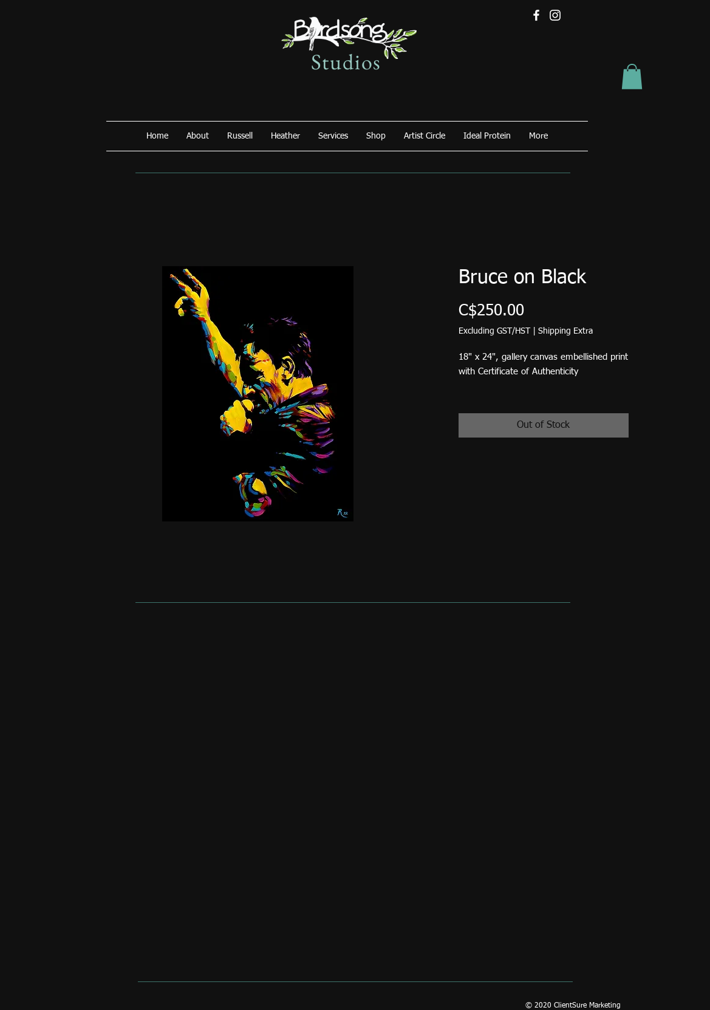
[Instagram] (555, 15)
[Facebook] (536, 15)
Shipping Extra (565, 331)
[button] (632, 76)
